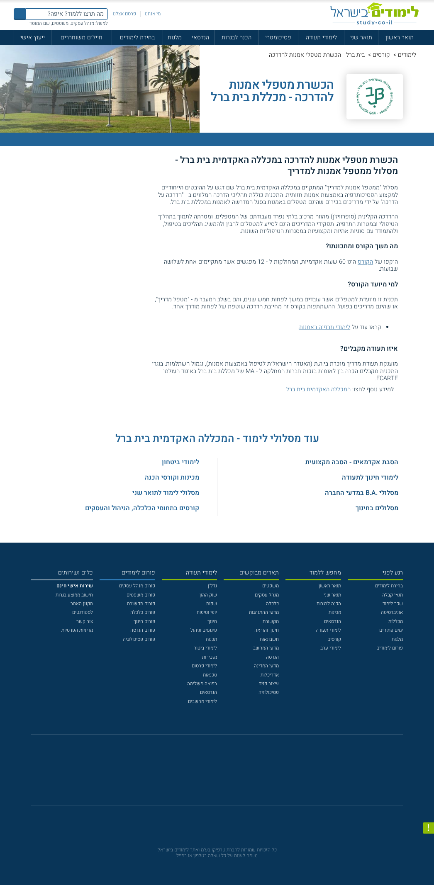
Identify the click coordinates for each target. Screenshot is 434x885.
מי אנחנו (153, 13)
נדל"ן (212, 585)
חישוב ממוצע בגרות (74, 595)
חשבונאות (269, 639)
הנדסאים (332, 621)
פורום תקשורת (141, 603)
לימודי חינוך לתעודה (370, 478)
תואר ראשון (399, 37)
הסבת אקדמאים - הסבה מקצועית (351, 462)
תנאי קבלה (392, 595)
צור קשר (84, 621)
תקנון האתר (82, 603)
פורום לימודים (389, 648)
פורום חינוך (144, 621)
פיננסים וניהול (203, 630)
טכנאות (210, 675)
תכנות (211, 639)
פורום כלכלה (142, 612)
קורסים (381, 55)
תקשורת (271, 621)
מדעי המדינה (266, 665)
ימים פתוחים (391, 630)
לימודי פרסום (204, 665)
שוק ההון (208, 595)
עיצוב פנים (268, 683)
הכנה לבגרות (236, 37)
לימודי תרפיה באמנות (324, 327)
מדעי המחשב (266, 648)
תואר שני (361, 37)
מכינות (335, 612)
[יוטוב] (226, 773)
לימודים (407, 55)
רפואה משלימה (202, 683)
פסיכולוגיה (268, 692)
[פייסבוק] (212, 774)
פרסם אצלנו (124, 13)
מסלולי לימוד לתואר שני (165, 493)
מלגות (175, 37)
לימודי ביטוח (205, 648)
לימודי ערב (330, 648)
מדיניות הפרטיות (77, 630)
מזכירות (209, 657)
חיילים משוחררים (81, 37)
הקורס (365, 261)
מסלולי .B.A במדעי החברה (361, 493)
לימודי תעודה (321, 37)
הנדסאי (200, 37)
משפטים (270, 585)
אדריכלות (270, 675)
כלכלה (272, 603)
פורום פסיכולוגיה (139, 639)
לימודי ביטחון (180, 462)
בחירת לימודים (137, 37)
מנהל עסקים (267, 595)
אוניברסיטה (392, 612)
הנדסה (272, 657)
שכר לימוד (393, 603)
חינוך (212, 621)
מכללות (395, 621)
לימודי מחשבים (202, 701)
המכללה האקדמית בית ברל (318, 389)
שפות (211, 603)
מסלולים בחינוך (377, 508)
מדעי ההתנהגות (264, 612)
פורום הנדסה (142, 630)
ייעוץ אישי (32, 37)
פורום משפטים (141, 595)
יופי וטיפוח (207, 612)
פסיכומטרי (278, 37)
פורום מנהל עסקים (137, 585)
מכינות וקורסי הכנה (172, 478)
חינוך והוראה (266, 630)
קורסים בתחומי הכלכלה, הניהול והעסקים (142, 508)
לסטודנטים (82, 612)
